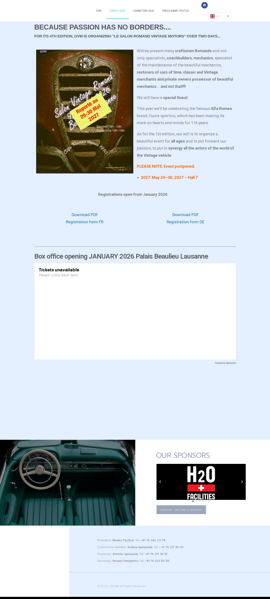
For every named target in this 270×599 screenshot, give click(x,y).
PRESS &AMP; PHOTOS (175, 10)
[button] (160, 482)
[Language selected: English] (219, 16)
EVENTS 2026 (117, 10)
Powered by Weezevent (225, 363)
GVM (98, 10)
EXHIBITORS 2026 (144, 10)
